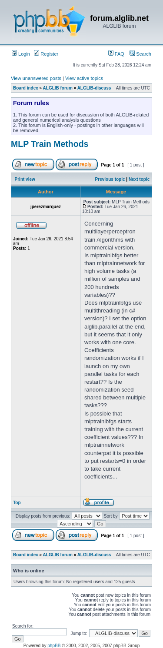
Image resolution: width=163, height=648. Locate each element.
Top (17, 502)
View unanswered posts (36, 78)
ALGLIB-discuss (94, 88)
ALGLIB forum (58, 88)
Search (140, 53)
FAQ (116, 53)
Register (46, 53)
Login (21, 53)
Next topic (139, 179)
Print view (25, 179)
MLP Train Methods (49, 144)
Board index (25, 88)
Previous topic (110, 179)
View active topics (84, 78)
